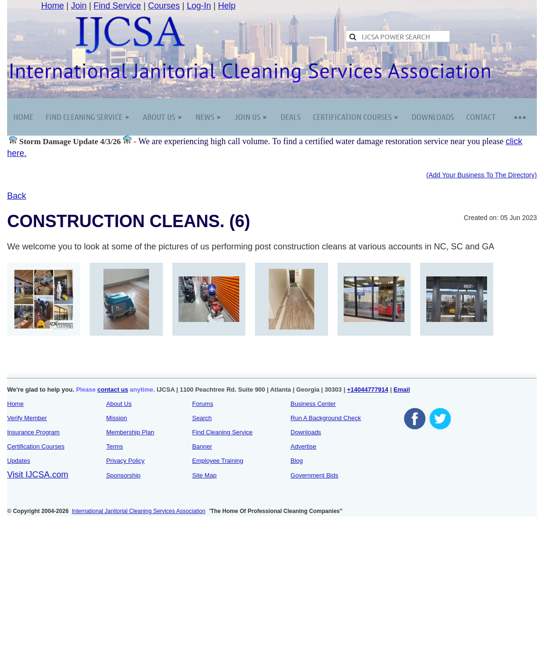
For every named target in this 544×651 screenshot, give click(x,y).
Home (52, 5)
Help (226, 5)
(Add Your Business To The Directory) (481, 175)
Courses (164, 5)
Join (78, 5)
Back (16, 196)
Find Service (117, 5)
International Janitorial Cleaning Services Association (139, 511)
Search (202, 418)
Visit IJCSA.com (37, 474)
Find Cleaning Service (222, 432)
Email (402, 389)
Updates (18, 460)
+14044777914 (367, 389)
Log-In (199, 5)
